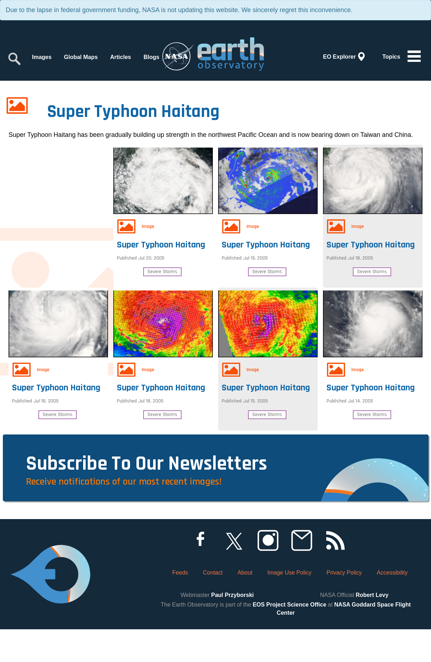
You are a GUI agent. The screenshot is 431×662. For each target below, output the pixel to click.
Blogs (151, 57)
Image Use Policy (289, 605)
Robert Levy (372, 628)
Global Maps (81, 57)
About (244, 605)
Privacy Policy (344, 605)
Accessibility (392, 605)
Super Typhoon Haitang (163, 241)
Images (42, 57)
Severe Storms (162, 270)
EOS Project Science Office (289, 637)
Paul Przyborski (232, 628)
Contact (212, 605)
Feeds (180, 605)
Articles (120, 57)
